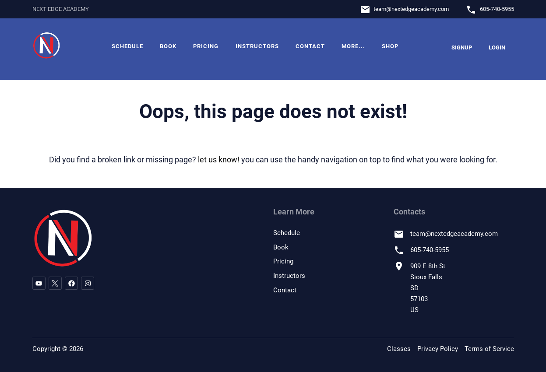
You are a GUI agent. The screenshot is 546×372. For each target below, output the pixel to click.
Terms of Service (489, 349)
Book (168, 46)
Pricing (205, 46)
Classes (399, 349)
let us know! (219, 159)
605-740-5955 (497, 9)
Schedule (127, 46)
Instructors (257, 46)
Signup (461, 47)
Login (497, 47)
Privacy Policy (437, 349)
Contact (310, 46)
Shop (390, 46)
